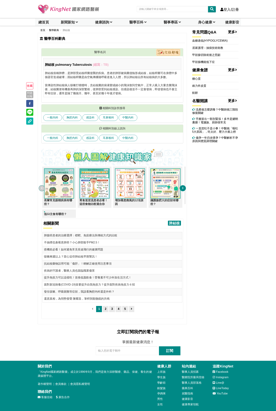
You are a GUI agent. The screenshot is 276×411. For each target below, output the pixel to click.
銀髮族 (161, 378)
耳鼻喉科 (108, 117)
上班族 (161, 361)
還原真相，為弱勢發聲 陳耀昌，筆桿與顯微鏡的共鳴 (76, 288)
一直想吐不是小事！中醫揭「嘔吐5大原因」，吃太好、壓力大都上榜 (215, 130)
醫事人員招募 (190, 361)
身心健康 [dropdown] (205, 22)
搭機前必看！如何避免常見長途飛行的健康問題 (73, 239)
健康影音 (232, 22)
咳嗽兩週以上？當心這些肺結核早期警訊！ (71, 246)
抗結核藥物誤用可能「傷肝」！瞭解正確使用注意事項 (78, 253)
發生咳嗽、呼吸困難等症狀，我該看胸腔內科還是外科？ (79, 281)
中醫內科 (128, 117)
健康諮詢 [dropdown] (102, 22)
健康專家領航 (190, 394)
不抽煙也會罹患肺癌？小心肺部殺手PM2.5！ (72, 232)
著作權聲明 (45, 373)
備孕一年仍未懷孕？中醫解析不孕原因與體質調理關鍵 (215, 139)
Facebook (220, 361)
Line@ (218, 372)
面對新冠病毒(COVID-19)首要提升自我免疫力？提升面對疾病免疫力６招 (89, 274)
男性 (160, 388)
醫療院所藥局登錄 (193, 367)
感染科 (90, 117)
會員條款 (61, 373)
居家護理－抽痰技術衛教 (207, 47)
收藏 (30, 85)
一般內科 (52, 117)
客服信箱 (45, 387)
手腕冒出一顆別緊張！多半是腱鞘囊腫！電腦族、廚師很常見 (215, 120)
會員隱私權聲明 (80, 373)
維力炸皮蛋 (199, 85)
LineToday (221, 378)
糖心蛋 (196, 78)
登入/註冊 (229, 9)
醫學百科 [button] (136, 22)
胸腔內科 (72, 117)
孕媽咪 (161, 383)
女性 (160, 394)
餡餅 (195, 92)
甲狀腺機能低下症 (203, 61)
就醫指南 (187, 383)
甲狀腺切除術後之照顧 (206, 54)
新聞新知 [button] (68, 22)
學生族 (161, 367)
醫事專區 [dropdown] (171, 22)
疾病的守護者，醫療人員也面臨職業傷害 (69, 260)
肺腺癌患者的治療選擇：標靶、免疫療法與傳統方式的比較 (80, 225)
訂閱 (169, 341)
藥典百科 (187, 378)
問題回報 (30, 94)
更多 (232, 32)
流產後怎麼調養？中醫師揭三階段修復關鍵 (215, 111)
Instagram (220, 367)
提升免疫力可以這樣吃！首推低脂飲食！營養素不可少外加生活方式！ (87, 267)
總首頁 (43, 22)
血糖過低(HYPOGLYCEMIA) (210, 40)
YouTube (220, 383)
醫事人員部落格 (192, 372)
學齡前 (161, 372)
